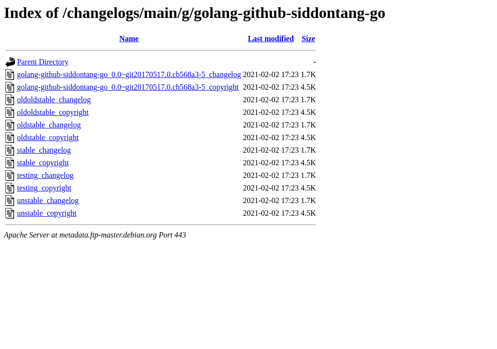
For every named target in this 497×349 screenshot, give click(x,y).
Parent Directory (42, 62)
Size (308, 38)
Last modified (271, 38)
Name (129, 38)
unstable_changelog (48, 200)
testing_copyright (44, 188)
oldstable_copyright (48, 137)
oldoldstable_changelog (54, 99)
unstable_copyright (47, 213)
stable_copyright (43, 163)
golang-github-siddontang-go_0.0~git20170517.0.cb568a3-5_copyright (128, 87)
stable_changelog (44, 150)
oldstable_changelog (49, 125)
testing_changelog (45, 175)
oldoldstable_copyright (53, 112)
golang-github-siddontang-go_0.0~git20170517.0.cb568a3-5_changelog (129, 74)
